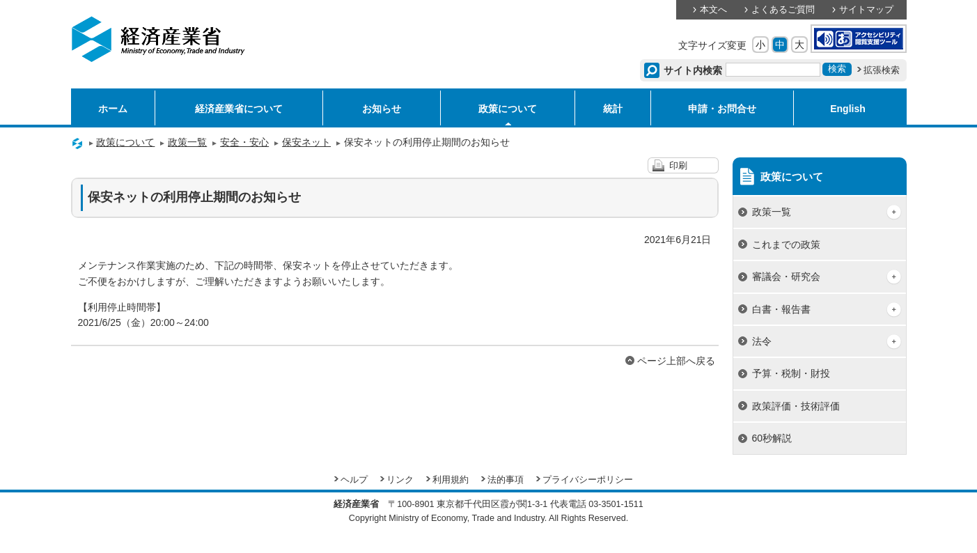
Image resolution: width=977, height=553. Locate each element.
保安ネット (306, 142)
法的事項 (505, 480)
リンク (400, 480)
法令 (762, 341)
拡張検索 (881, 70)
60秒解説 (772, 438)
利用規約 (450, 480)
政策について (507, 108)
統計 (613, 108)
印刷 (678, 166)
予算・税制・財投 (791, 373)
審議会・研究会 (786, 276)
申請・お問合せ (722, 108)
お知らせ (381, 108)
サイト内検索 (693, 70)
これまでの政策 (786, 244)
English (848, 108)
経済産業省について (239, 108)
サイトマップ (866, 10)
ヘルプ (354, 480)
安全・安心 (244, 142)
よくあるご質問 (783, 10)
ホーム (112, 108)
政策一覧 (187, 142)
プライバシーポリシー (587, 480)
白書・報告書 (781, 309)
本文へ (713, 10)
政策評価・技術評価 (796, 406)
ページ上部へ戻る (676, 360)
